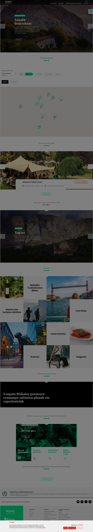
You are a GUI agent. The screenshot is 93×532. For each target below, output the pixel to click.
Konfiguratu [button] (80, 527)
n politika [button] (41, 527)
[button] (78, 524)
